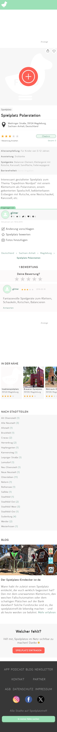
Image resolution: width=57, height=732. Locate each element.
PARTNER (39, 679)
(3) (17, 422)
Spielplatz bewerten (18, 234)
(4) (14, 516)
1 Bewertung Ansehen (9, 140)
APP (7, 669)
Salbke (4, 491)
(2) (10, 437)
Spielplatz (6, 109)
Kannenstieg (7, 452)
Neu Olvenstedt (9, 467)
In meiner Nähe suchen (28, 719)
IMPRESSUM (43, 689)
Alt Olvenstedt (8, 417)
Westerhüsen (8, 526)
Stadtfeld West (8, 506)
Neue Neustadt (8, 472)
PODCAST (17, 669)
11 (13, 216)
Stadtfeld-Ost (8, 511)
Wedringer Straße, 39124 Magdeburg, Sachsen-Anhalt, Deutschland (27, 125)
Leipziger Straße (9, 457)
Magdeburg (46, 253)
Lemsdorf (6, 462)
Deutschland (7, 253)
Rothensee (6, 486)
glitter (14, 213)
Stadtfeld (6, 496)
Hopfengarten (8, 447)
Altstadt (5, 427)
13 (18, 216)
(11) (16, 477)
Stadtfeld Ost (8, 501)
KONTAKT (17, 679)
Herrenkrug (7, 442)
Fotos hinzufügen (17, 240)
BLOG (29, 669)
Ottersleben (7, 477)
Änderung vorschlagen (20, 229)
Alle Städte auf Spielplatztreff (28, 710)
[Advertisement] (29, 339)
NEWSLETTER (44, 669)
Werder (5, 521)
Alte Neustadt (8, 422)
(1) (18, 417)
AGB (8, 689)
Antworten (8, 307)
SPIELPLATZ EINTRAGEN (28, 650)
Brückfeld (6, 432)
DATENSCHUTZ (23, 689)
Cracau (4, 437)
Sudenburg (6, 516)
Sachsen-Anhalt (27, 253)
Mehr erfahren (47, 612)
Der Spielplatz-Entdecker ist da (21, 580)
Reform (5, 481)
